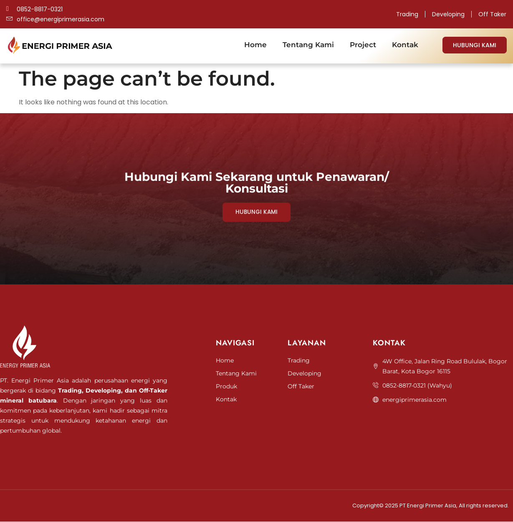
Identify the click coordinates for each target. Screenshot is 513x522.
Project (363, 45)
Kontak (405, 45)
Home (255, 45)
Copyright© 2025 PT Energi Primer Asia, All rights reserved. (430, 506)
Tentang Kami (308, 45)
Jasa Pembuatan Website (29, 453)
